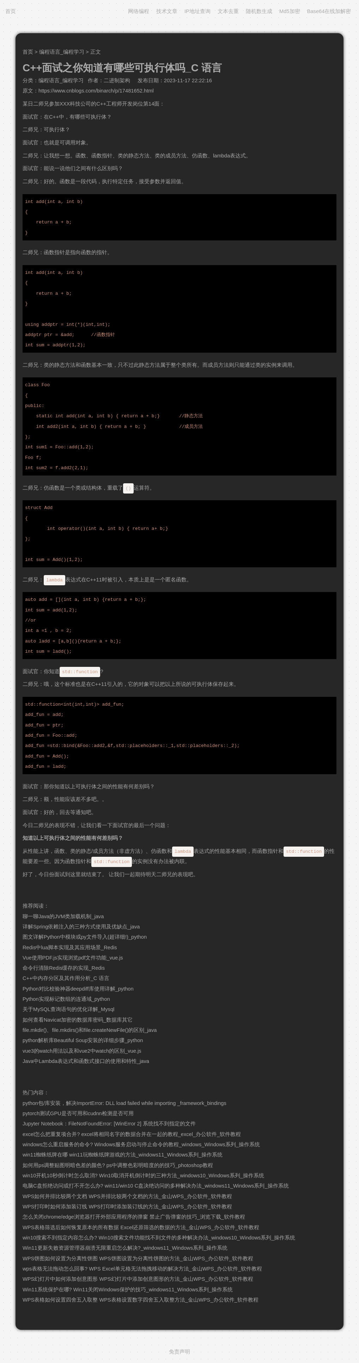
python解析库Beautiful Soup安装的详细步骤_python (83, 1040)
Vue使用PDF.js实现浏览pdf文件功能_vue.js (73, 958)
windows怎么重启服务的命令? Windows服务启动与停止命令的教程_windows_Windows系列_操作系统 (141, 1144)
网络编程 (138, 11)
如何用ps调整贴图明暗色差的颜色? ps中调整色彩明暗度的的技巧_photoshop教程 (118, 1165)
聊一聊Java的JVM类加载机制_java (63, 916)
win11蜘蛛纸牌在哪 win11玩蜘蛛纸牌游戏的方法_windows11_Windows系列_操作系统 (123, 1155)
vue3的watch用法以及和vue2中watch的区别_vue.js (82, 1051)
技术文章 (166, 11)
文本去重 (228, 11)
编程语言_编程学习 (61, 52)
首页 (10, 11)
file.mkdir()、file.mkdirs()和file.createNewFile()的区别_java (90, 1030)
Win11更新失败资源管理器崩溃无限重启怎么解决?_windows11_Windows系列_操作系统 (125, 1248)
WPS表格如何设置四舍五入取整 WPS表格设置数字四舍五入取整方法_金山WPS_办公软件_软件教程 (140, 1300)
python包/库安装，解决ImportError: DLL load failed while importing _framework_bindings (124, 1103)
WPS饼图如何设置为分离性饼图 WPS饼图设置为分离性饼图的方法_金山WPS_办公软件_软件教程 (138, 1258)
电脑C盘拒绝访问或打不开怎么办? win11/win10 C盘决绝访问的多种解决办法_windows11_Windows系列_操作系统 (156, 1186)
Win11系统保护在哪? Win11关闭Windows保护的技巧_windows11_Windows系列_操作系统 (128, 1289)
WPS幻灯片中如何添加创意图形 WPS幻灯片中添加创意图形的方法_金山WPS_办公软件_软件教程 (138, 1279)
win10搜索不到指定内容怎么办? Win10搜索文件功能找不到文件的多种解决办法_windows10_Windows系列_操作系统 (159, 1238)
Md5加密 (289, 11)
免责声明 (179, 1352)
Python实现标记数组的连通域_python (66, 999)
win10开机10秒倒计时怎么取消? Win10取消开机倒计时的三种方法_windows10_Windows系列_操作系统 (143, 1175)
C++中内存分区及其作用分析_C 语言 (66, 978)
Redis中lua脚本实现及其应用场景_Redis (70, 947)
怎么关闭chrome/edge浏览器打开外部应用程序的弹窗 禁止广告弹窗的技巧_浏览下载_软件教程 (134, 1217)
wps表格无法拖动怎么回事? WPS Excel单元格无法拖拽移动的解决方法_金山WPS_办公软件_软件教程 (142, 1269)
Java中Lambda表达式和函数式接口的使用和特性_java (86, 1061)
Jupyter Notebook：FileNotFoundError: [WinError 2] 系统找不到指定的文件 (109, 1123)
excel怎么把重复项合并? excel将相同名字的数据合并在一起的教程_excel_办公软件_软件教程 (132, 1134)
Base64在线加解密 (329, 11)
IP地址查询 (197, 11)
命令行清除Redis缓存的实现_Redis (64, 968)
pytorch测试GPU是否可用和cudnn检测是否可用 (78, 1113)
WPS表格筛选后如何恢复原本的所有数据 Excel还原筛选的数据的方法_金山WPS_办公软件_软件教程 (141, 1227)
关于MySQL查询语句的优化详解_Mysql (68, 1009)
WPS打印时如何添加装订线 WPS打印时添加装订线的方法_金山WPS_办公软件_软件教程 (127, 1206)
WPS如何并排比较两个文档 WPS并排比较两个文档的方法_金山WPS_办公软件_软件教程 (127, 1196)
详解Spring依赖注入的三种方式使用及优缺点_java (81, 926)
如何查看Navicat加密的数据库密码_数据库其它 (78, 1020)
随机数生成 (259, 11)
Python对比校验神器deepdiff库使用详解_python (78, 989)
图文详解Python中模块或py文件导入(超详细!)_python (85, 937)
